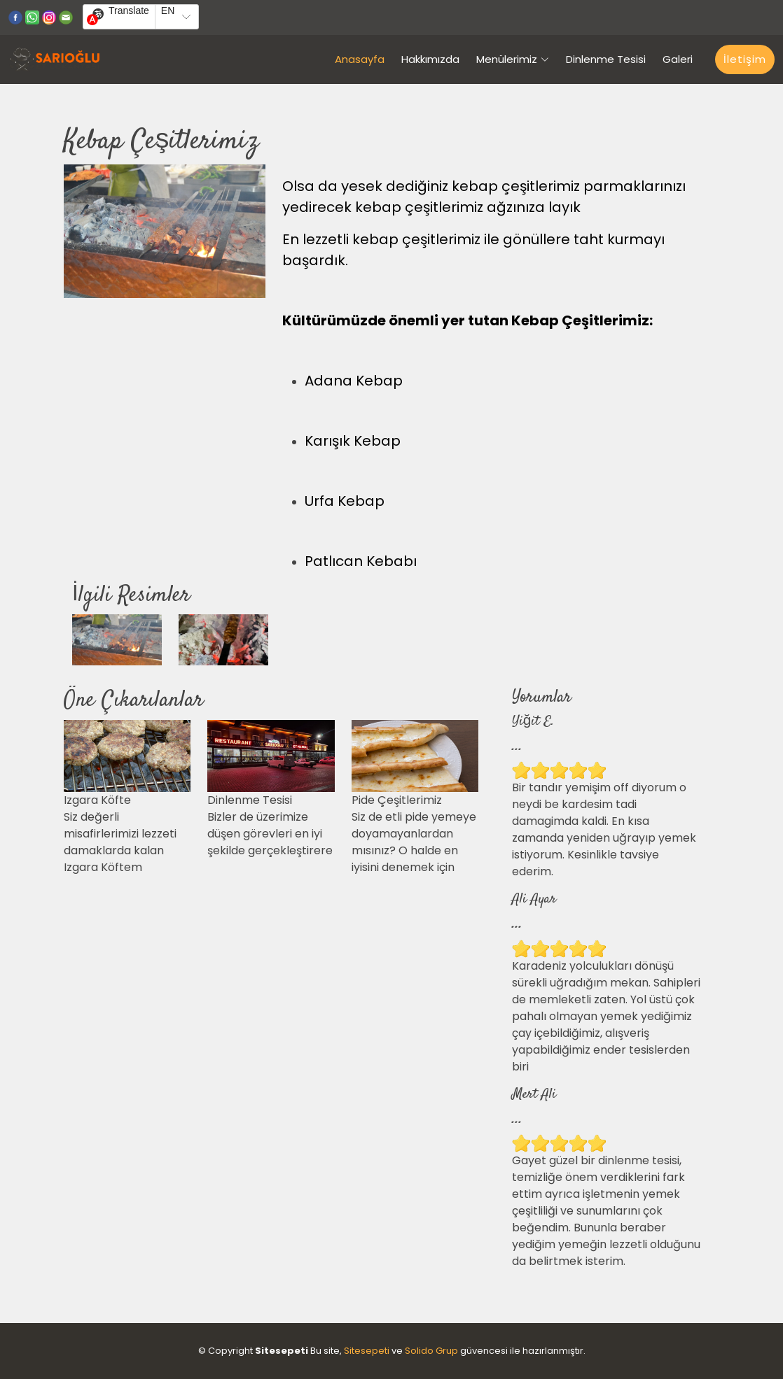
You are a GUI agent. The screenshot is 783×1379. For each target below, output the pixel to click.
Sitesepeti (366, 1350)
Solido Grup (431, 1350)
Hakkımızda (430, 59)
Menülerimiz (512, 59)
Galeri (678, 59)
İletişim (744, 59)
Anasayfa (359, 59)
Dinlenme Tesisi (606, 59)
